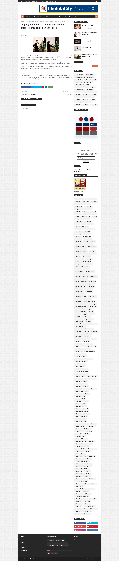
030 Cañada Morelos (89, 229)
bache (22, 542)
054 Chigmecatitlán (86, 261)
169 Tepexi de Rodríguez (80, 448)
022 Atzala (87, 219)
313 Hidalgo (85, 87)
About (92, 558)
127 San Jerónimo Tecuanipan (81, 371)
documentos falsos (52, 542)
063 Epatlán (77, 274)
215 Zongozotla (87, 511)
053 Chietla (77, 261)
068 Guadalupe (78, 284)
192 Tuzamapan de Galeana (81, 481)
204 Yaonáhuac (93, 498)
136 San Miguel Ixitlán (80, 388)
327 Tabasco (92, 99)
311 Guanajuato (86, 84)
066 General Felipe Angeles (81, 279)
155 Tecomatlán (78, 428)
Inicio (22, 1)
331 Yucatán (85, 104)
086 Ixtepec (88, 309)
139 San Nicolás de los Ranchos (82, 393)
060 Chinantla (86, 269)
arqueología (24, 539)
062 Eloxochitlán (90, 271)
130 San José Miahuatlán (91, 376)
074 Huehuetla (88, 291)
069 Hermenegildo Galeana (81, 286)
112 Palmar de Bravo (79, 344)
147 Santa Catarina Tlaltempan (82, 413)
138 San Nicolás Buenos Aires (81, 391)
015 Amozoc (78, 214)
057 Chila (77, 266)
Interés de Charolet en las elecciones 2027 (88, 26)
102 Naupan (86, 331)
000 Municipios (78, 199)
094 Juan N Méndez (89, 319)
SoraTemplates (29, 558)
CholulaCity (27, 1)
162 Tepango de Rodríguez (81, 438)
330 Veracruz (78, 104)
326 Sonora (85, 99)
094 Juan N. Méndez (79, 321)
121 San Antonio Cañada (80, 356)
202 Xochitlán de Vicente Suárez (82, 496)
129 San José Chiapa (79, 376)
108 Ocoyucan (86, 339)
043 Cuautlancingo (92, 246)
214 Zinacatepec (78, 511)
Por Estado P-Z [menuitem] (62, 16)
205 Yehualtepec (78, 501)
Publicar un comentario (26, 111)
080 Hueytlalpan (78, 301)
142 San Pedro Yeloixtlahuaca (81, 401)
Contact (96, 558)
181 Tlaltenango (87, 466)
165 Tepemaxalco (79, 443)
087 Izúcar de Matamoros (81, 311)
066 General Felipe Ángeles (81, 281)
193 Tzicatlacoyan (79, 483)
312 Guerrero (78, 87)
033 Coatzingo (78, 234)
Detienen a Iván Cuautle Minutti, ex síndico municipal (90, 33)
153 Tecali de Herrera (79, 426)
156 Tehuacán (87, 428)
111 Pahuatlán (85, 341)
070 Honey (91, 286)
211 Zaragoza (78, 508)
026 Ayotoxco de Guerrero (88, 224)
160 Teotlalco (86, 433)
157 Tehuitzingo (78, 431)
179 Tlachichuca (88, 463)
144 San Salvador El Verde (81, 406)
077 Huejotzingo (92, 296)
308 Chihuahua (78, 82)
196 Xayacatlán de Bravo (80, 488)
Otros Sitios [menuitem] (73, 16)
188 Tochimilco (78, 476)
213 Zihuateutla (93, 508)
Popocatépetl (51, 540)
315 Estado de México (80, 89)
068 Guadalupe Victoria (89, 284)
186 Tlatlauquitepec (79, 473)
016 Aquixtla (85, 214)
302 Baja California (90, 74)
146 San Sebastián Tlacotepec (81, 411)
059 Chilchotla (78, 269)
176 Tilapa (89, 458)
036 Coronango (87, 236)
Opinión (93, 133)
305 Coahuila (78, 79)
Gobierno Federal (79, 125)
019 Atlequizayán (86, 216)
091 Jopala (77, 316)
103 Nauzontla (94, 331)
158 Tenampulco (88, 431)
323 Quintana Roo (79, 97)
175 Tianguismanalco (80, 458)
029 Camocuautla (79, 229)
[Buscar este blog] (83, 66)
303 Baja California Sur (80, 77)
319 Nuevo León (93, 92)
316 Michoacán (90, 89)
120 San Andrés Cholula (80, 354)
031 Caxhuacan (78, 231)
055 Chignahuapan (79, 264)
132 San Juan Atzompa (91, 378)
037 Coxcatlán (78, 239)
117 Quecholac (87, 349)
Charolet (39, 558)
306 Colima (85, 79)
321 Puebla (84, 94)
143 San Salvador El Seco (80, 403)
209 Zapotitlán (78, 506)
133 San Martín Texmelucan (81, 381)
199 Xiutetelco (86, 491)
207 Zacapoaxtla (78, 503)
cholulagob (28, 83)
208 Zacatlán (87, 503)
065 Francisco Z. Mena (92, 276)
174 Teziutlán (92, 456)
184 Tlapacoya (78, 471)
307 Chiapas (93, 79)
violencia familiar (64, 545)
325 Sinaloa (77, 99)
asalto (57, 540)
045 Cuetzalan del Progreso (81, 251)
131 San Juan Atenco (79, 378)
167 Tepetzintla (78, 446)
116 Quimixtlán (78, 349)
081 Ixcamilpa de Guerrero (81, 304)
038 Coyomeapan (87, 239)
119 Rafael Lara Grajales (89, 351)
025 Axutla (77, 224)
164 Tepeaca (91, 441)
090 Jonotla (91, 314)
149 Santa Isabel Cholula (80, 418)
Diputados (79, 128)
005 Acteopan (94, 201)
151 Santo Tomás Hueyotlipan (82, 423)
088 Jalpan (91, 311)
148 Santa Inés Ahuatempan (81, 416)
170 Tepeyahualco (92, 448)
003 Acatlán (77, 201)
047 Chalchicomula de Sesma (81, 254)
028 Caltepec (85, 226)
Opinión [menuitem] (28, 16)
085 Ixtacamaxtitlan (79, 309)
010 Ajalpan (77, 209)
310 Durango (78, 84)
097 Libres (94, 324)
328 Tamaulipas (78, 102)
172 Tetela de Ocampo (80, 453)
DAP (49, 553)
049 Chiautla (78, 256)
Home (88, 558)
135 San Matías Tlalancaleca (81, 386)
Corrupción (86, 133)
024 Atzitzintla (88, 221)
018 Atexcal (77, 216)
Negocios (79, 133)
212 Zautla (85, 508)
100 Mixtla (91, 329)
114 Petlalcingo (78, 346)
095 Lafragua (89, 321)
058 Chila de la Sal (85, 266)
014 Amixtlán (93, 211)
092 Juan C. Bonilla (86, 316)
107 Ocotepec (78, 339)
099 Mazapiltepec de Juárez (81, 329)
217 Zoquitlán (87, 513)
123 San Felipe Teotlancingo (81, 361)
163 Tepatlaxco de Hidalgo (81, 441)
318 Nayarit (85, 92)
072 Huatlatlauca (88, 289)
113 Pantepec (89, 344)
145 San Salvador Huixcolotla (81, 408)
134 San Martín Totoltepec (81, 383)
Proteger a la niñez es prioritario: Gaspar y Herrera (90, 55)
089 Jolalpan (77, 314)
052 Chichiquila (88, 259)
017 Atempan (93, 214)
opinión (66, 542)
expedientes (24, 550)
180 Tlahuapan (78, 466)
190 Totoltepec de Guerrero (81, 478)
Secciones (48, 1)
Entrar (86, 161)
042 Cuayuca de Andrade (80, 246)
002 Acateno (93, 199)
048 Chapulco (93, 254)
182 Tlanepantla (78, 468)
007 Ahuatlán (87, 204)
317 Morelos (78, 92)
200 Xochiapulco (78, 493)
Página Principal (24, 21)
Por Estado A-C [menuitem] (38, 16)
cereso (23, 547)
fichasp (60, 542)
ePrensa (54, 1)
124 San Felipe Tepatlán (80, 363)
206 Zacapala (87, 501)
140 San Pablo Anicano (80, 396)
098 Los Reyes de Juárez (80, 326)
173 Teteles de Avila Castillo (81, 456)
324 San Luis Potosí (89, 97)
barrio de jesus (25, 545)
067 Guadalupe (92, 281)
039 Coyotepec (78, 241)
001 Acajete (86, 199)
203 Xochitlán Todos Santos (81, 498)
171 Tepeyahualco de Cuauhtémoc (82, 451)
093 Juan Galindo (79, 319)
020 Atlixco (94, 216)
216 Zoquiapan (78, 513)
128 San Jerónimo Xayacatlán (81, 373)
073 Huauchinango (79, 291)
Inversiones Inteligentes (87, 40)
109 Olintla (94, 339)
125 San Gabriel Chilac (80, 366)
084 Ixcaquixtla (92, 306)
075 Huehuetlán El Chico (80, 294)
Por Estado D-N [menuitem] (50, 16)
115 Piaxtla (86, 346)
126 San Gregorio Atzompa (81, 368)
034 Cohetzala (87, 234)
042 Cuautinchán (88, 244)
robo (57, 545)
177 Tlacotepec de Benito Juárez (82, 461)
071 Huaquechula (79, 289)
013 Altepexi (85, 211)
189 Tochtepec (87, 476)
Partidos (86, 128)
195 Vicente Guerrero (79, 486)
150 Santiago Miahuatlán (80, 421)
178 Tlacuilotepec (79, 463)
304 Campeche (90, 77)
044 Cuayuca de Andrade (80, 249)
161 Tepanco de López (80, 436)
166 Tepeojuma (88, 443)
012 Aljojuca (77, 211)
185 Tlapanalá (87, 471)
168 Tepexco (86, 446)
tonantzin (31, 21)
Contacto (38, 1)
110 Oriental (77, 341)
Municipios (93, 124)
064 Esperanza (85, 274)
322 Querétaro (92, 94)
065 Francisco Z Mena (80, 276)
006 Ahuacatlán (78, 204)
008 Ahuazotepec (79, 206)
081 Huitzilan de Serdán (89, 301)
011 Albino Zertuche (86, 209)
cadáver (63, 540)
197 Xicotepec (91, 488)
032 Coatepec (87, 231)
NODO (88, 169)
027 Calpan (77, 226)
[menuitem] (22, 16)
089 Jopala (85, 314)
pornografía (51, 545)
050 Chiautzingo (86, 256)
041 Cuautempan (79, 244)
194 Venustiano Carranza (91, 483)
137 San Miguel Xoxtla (92, 388)
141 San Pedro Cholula (80, 398)
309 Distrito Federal (88, 82)
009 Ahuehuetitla (88, 206)
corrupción (54, 553)
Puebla (33, 1)
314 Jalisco (92, 87)
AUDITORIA (77, 169)
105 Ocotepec (78, 336)
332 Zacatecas (93, 104)
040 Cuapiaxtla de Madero (89, 241)
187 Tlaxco (88, 473)
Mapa (43, 1)
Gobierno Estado (86, 125)
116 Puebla (93, 346)
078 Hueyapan (78, 299)
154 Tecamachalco (90, 426)
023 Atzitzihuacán (79, 221)
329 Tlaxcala (87, 102)
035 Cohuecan (78, 236)
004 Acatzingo (85, 201)
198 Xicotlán (77, 491)
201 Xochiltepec (87, 493)
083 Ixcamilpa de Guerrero (81, 306)
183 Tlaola (86, 468)
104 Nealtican (78, 334)
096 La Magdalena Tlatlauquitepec (82, 324)
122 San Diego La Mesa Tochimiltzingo (83, 358)
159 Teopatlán (78, 433)
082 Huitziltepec (92, 304)
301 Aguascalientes (79, 74)
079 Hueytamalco (87, 299)
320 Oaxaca (77, 94)
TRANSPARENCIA (78, 171)
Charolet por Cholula (87, 47)
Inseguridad (93, 128)
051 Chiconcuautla (79, 259)
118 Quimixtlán (78, 351)
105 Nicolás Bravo (87, 334)
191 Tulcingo (92, 478)
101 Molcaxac (78, 331)
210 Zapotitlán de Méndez (89, 506)
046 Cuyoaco (92, 251)
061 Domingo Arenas (79, 271)
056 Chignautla (88, 264)
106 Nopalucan (86, 336)
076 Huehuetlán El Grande (80, 296)
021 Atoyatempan (79, 219)
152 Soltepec (93, 423)
